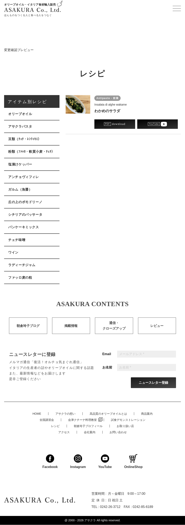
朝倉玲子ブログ (28, 329)
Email (106, 358)
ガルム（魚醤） (20, 189)
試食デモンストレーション (128, 419)
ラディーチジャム (21, 265)
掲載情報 (71, 329)
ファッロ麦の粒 (20, 277)
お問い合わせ (118, 432)
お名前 (107, 371)
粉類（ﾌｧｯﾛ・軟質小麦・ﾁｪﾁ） (31, 151)
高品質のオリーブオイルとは (108, 413)
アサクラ (90, 520)
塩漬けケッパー (20, 164)
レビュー (156, 329)
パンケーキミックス (23, 227)
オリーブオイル (20, 114)
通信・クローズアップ (114, 329)
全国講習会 (47, 419)
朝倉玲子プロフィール (88, 425)
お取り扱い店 (125, 425)
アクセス (64, 432)
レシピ (55, 425)
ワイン (13, 252)
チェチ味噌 (16, 240)
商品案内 (147, 413)
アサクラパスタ (20, 126)
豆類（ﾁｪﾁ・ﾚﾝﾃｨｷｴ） (24, 139)
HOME (37, 413)
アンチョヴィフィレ (23, 177)
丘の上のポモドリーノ (25, 202)
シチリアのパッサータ (25, 214)
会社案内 (89, 432)
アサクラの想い (65, 413)
